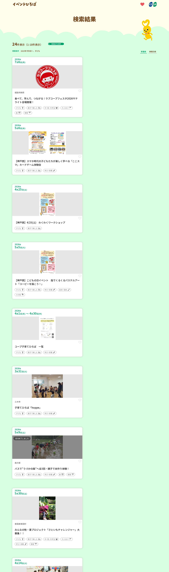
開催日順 (152, 51)
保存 (52, 93)
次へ (90, 499)
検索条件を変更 (62, 43)
